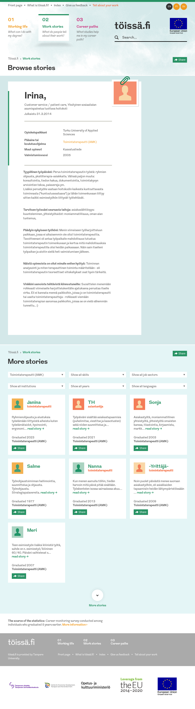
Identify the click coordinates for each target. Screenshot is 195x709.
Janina (34, 402)
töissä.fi (132, 26)
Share (181, 59)
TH (91, 402)
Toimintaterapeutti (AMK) (80, 142)
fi (176, 7)
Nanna (95, 466)
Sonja (155, 402)
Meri (32, 530)
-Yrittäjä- (159, 466)
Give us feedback (77, 5)
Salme (33, 466)
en (169, 7)
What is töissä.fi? (38, 5)
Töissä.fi (13, 58)
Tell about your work (105, 5)
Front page (15, 5)
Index (57, 5)
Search (118, 38)
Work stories (31, 58)
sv (183, 7)
